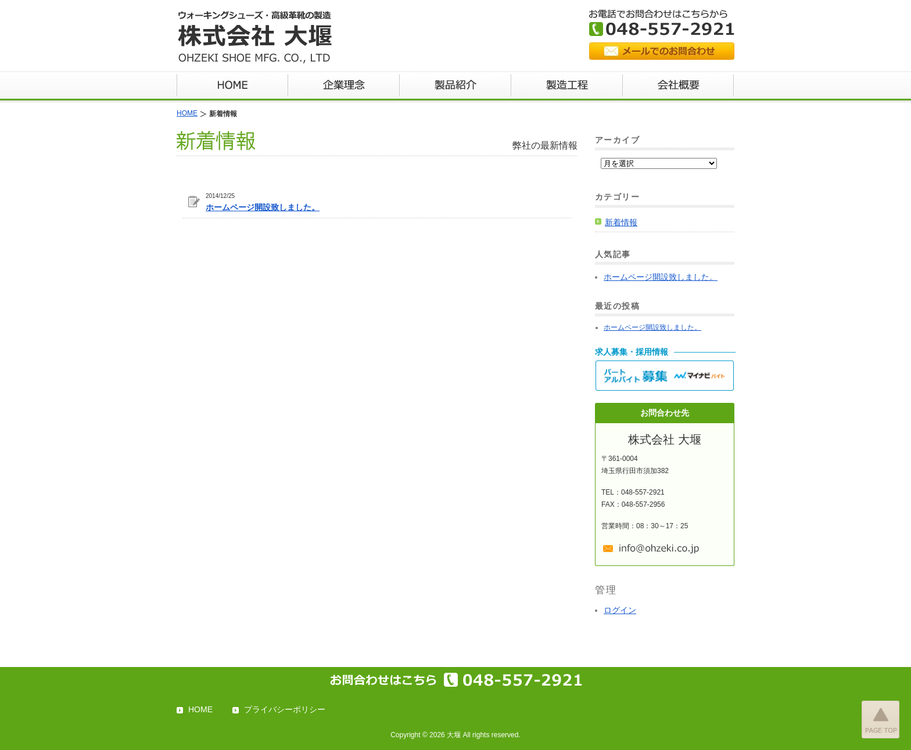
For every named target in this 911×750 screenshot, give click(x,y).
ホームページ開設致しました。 (263, 207)
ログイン (620, 610)
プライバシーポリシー (284, 709)
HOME (200, 709)
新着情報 (621, 222)
